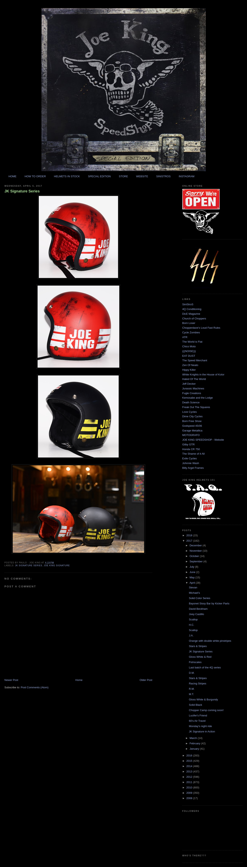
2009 (189, 792)
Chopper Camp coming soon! (206, 710)
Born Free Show (192, 421)
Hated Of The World (194, 379)
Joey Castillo (196, 614)
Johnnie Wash (190, 463)
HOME (12, 176)
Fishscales (195, 662)
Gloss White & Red (200, 656)
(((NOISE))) (189, 351)
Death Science (191, 402)
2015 (189, 760)
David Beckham (198, 608)
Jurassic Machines (193, 388)
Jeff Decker (189, 383)
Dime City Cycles (192, 416)
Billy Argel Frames (193, 467)
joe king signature (57, 565)
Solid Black (195, 704)
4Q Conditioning (191, 309)
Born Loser (188, 323)
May (192, 577)
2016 (189, 755)
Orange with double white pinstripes (210, 640)
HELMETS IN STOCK (67, 176)
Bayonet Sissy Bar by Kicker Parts (209, 603)
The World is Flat (192, 341)
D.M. (191, 672)
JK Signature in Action (202, 731)
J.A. (191, 635)
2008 (189, 798)
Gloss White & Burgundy (203, 699)
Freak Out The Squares (196, 407)
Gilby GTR (188, 444)
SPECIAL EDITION (99, 176)
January (195, 748)
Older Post (146, 680)
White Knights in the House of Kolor (203, 374)
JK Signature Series (22, 191)
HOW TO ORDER (35, 176)
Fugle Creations (191, 393)
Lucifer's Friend (198, 715)
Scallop (193, 619)
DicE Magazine (191, 313)
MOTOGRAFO (191, 435)
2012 (189, 776)
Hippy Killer (189, 369)
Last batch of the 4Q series (205, 667)
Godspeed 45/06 (192, 425)
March (194, 738)
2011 (189, 782)
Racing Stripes (197, 683)
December (196, 545)
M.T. (191, 694)
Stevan (193, 587)
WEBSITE (142, 176)
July (192, 566)
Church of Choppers (194, 318)
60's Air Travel (197, 720)
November (196, 550)
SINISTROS (163, 176)
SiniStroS (187, 304)
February (195, 743)
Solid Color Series (199, 598)
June (193, 572)
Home (79, 680)
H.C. (191, 624)
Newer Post (11, 680)
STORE (123, 176)
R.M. (191, 688)
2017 (189, 540)
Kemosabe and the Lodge (197, 397)
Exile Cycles (189, 458)
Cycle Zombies (191, 332)
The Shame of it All (193, 453)
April (193, 582)
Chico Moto (189, 346)
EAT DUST (188, 355)
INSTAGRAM (186, 176)
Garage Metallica (192, 430)
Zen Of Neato (190, 365)
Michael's (194, 592)
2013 (189, 771)
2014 (189, 766)
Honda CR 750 (191, 449)
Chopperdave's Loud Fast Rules (201, 327)
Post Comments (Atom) (34, 687)
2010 (189, 787)
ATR (184, 337)
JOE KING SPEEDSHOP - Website (203, 439)
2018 (189, 535)
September (196, 561)
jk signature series (28, 565)
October (195, 556)
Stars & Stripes (198, 646)
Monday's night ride (200, 726)
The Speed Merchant (194, 360)
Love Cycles (189, 411)
